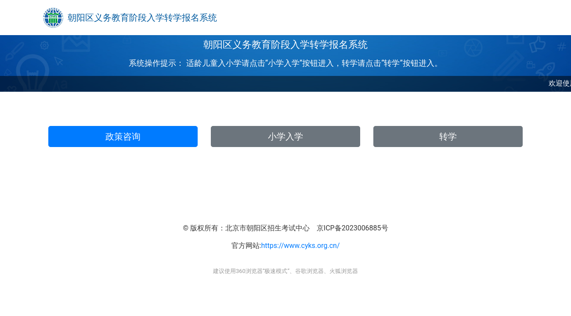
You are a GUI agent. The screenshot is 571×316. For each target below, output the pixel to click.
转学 (448, 136)
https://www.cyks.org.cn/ (300, 245)
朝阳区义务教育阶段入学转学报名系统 (142, 17)
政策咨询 (123, 136)
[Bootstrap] (53, 17)
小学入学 (285, 136)
